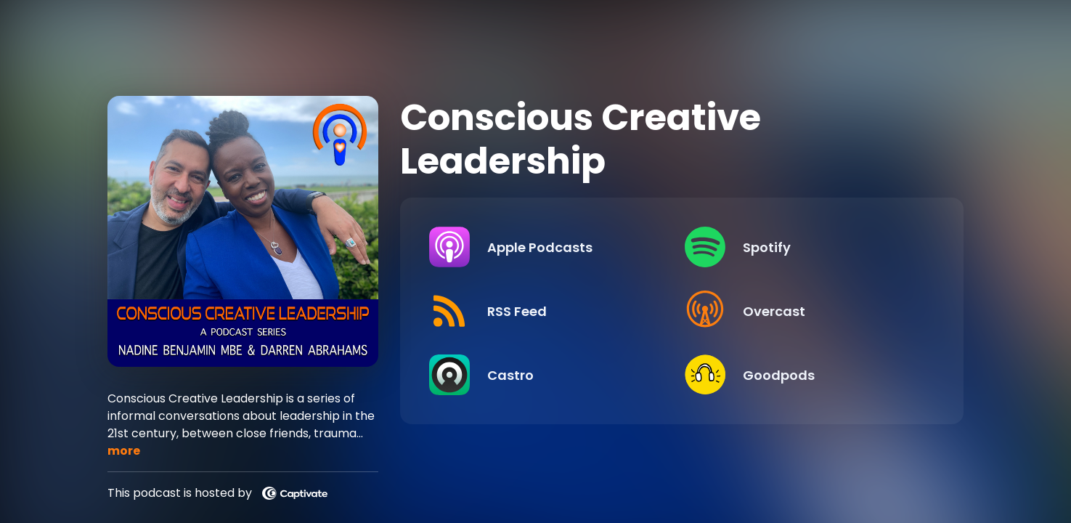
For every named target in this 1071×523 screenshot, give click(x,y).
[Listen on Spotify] (805, 247)
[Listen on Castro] (546, 375)
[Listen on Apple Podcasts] (546, 247)
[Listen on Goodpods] (805, 375)
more (123, 450)
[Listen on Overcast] (805, 311)
